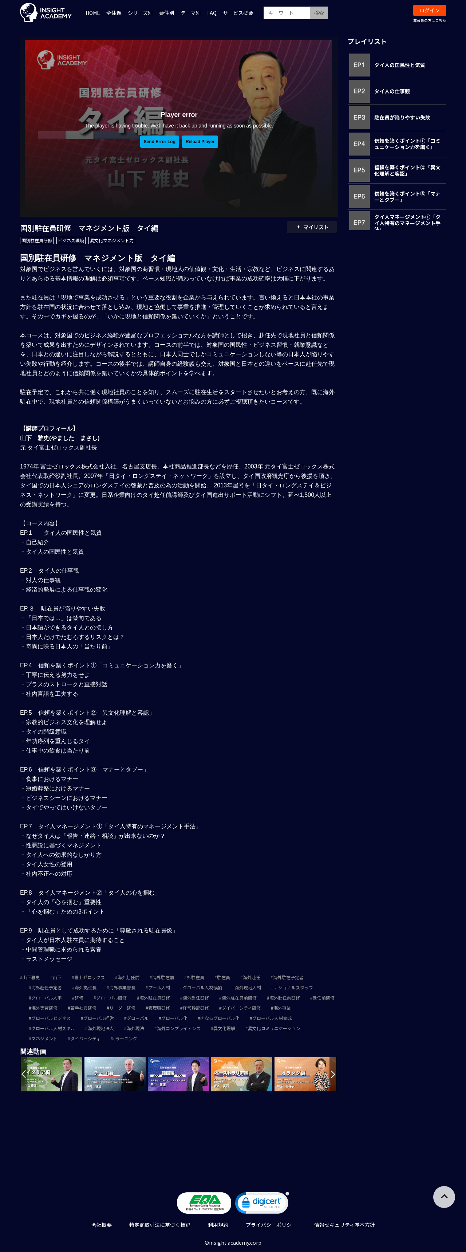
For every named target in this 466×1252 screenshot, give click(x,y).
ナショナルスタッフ (293, 987)
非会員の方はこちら (429, 20)
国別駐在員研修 (36, 240)
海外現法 (135, 1028)
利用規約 (218, 1224)
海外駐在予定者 (288, 977)
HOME (93, 12)
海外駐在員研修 (154, 997)
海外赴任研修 (196, 997)
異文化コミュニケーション (274, 1028)
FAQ (212, 12)
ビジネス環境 (71, 240)
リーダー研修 (122, 1008)
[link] (262, 1204)
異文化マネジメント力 (112, 240)
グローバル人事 (46, 997)
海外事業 (282, 1008)
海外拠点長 (85, 987)
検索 (319, 12)
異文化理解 (224, 1028)
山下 (57, 977)
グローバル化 (174, 1018)
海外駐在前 (163, 977)
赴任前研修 (324, 997)
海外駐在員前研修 (239, 997)
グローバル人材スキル (53, 1028)
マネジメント (44, 1038)
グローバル (138, 1018)
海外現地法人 (101, 1028)
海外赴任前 (128, 977)
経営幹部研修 (196, 1008)
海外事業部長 (122, 987)
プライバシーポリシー (271, 1224)
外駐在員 (195, 977)
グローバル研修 (111, 997)
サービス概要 (238, 12)
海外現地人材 (248, 987)
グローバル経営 (98, 1018)
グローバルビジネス (51, 1018)
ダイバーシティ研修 (241, 1008)
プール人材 (159, 987)
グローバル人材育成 (272, 1018)
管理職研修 (159, 1008)
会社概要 (101, 1224)
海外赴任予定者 (46, 987)
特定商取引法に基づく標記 (159, 1224)
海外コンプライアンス (179, 1028)
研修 (79, 997)
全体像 (114, 12)
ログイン (429, 10)
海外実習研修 (44, 1008)
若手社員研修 (83, 1008)
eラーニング (125, 1038)
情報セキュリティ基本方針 (344, 1224)
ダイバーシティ (85, 1038)
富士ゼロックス (89, 977)
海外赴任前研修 (284, 997)
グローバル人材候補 (202, 987)
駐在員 (223, 977)
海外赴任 (251, 977)
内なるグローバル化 (220, 1018)
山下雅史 (31, 977)
